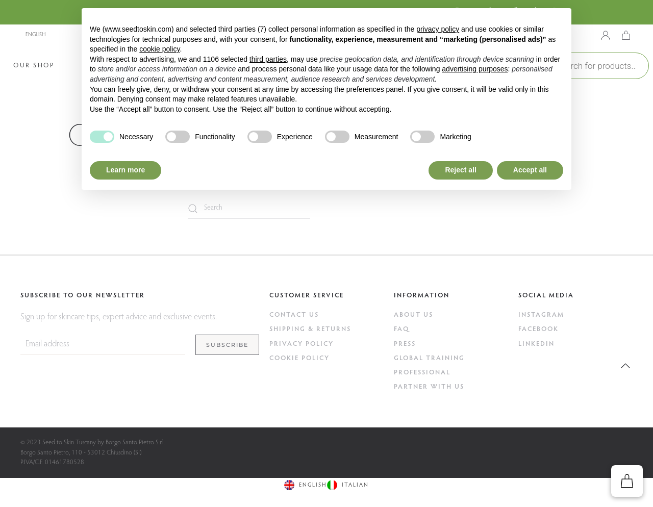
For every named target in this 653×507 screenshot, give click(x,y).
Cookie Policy (299, 358)
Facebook (538, 329)
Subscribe (227, 344)
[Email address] (102, 345)
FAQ (402, 329)
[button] (625, 366)
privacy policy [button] (437, 29)
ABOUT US (413, 315)
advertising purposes (475, 69)
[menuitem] (64, 35)
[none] (64, 35)
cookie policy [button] (159, 49)
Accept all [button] (530, 170)
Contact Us (294, 315)
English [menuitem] (35, 35)
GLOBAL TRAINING (429, 358)
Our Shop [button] (33, 65)
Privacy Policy (301, 344)
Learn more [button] (125, 170)
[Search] (249, 208)
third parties (268, 59)
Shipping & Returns (310, 329)
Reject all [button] (460, 170)
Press (405, 344)
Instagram (541, 315)
